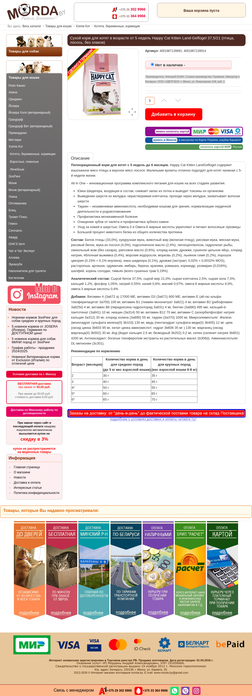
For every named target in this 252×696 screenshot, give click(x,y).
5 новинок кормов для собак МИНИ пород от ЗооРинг (33, 340)
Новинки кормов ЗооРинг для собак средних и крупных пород (36, 319)
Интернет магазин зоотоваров (111, 672)
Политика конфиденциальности (36, 493)
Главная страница (27, 467)
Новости (19, 477)
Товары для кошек (58, 26)
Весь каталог (31, 26)
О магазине (22, 472)
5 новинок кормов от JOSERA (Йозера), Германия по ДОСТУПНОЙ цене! (34, 329)
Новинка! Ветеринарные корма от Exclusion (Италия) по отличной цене (36, 360)
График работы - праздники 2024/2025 (33, 349)
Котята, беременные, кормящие (117, 26)
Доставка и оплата (27, 482)
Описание (80, 158)
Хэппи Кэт (83, 26)
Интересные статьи (27, 488)
